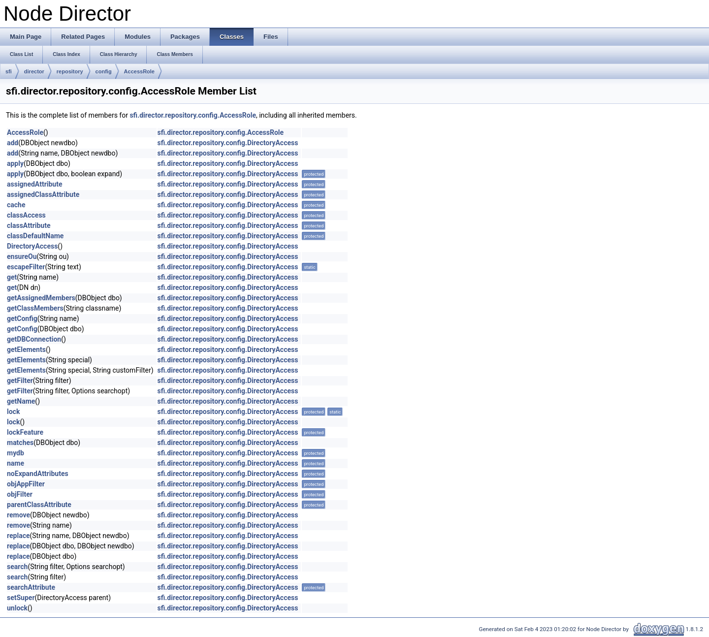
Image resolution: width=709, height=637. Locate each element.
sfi (8, 71)
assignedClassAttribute (43, 194)
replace (18, 536)
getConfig (22, 318)
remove (18, 515)
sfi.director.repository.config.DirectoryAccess (228, 143)
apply (15, 163)
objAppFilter (26, 484)
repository (70, 71)
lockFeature (25, 432)
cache (16, 205)
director (34, 71)
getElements (26, 349)
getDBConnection (34, 339)
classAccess (26, 215)
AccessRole (139, 71)
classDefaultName (35, 236)
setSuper (21, 598)
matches (20, 442)
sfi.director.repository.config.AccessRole (192, 115)
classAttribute (28, 225)
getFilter (20, 380)
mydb (15, 453)
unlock (17, 608)
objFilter (19, 494)
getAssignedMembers (41, 298)
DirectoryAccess (32, 246)
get (12, 277)
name (15, 463)
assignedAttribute (34, 184)
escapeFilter (26, 267)
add (12, 143)
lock (13, 411)
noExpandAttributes (37, 474)
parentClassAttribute (39, 505)
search (17, 567)
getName (21, 401)
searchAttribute (31, 587)
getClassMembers (35, 308)
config (104, 71)
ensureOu (22, 256)
